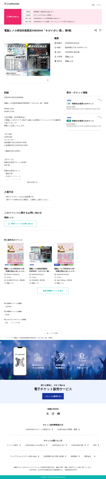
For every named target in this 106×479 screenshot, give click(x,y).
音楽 (6, 322)
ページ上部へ (54, 333)
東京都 (7, 314)
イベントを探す (12, 445)
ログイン (99, 5)
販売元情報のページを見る (53, 291)
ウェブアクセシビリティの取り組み (23, 456)
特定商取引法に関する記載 (54, 456)
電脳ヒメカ (69, 56)
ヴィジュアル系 (15, 322)
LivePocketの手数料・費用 (67, 429)
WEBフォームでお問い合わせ (20, 224)
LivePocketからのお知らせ (35, 445)
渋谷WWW (8, 306)
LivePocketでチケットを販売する (38, 429)
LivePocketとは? (58, 445)
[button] (84, 104)
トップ (8, 338)
